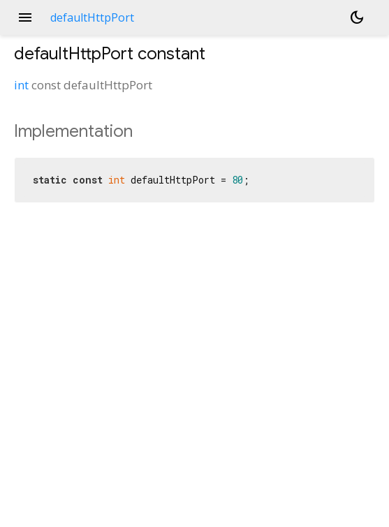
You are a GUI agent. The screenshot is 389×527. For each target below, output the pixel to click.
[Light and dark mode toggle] (357, 17)
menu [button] (25, 17)
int (21, 85)
